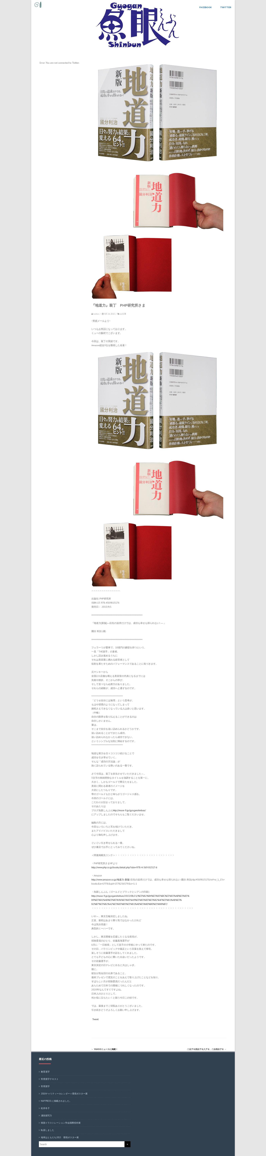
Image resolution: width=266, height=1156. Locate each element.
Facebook (205, 7)
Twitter (225, 7)
